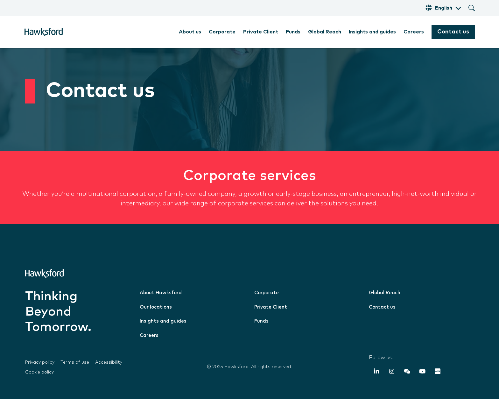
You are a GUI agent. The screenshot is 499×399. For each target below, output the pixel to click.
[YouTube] (422, 372)
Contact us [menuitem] (382, 307)
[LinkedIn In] (376, 372)
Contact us (453, 32)
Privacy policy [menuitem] (39, 362)
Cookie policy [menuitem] (39, 372)
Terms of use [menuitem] (74, 362)
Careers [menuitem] (414, 31)
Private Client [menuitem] (260, 31)
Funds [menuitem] (293, 31)
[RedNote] (437, 372)
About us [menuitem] (190, 31)
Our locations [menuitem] (156, 307)
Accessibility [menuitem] (108, 362)
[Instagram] (391, 372)
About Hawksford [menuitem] (161, 292)
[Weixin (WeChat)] (407, 372)
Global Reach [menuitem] (324, 31)
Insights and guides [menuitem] (372, 31)
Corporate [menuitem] (222, 31)
